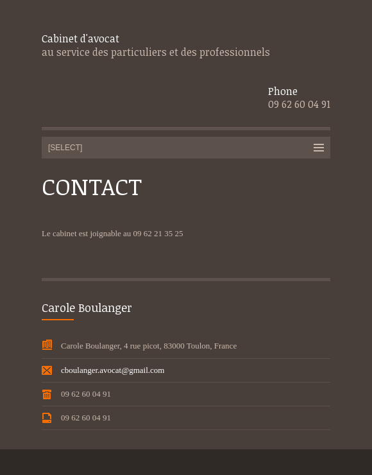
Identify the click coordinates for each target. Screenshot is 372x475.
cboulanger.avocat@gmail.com (112, 370)
